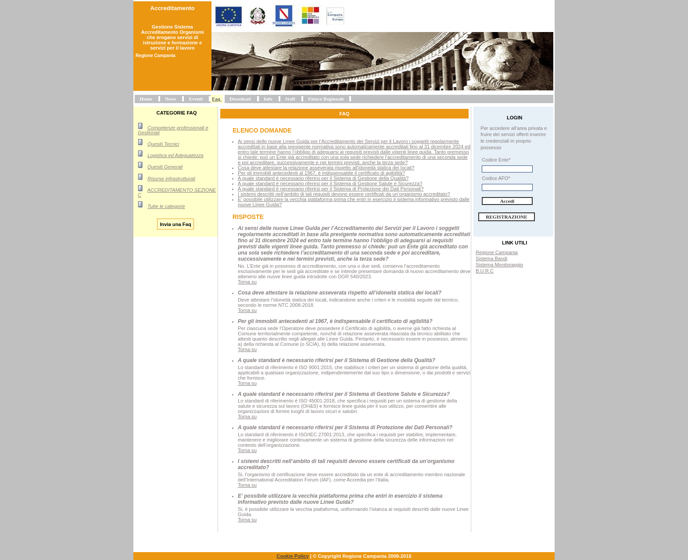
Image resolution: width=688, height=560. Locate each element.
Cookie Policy (292, 556)
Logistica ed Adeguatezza (175, 155)
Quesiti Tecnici (163, 144)
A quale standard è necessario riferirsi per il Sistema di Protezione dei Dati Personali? (330, 188)
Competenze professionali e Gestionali (173, 130)
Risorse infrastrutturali (171, 178)
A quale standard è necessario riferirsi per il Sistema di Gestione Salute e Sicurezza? (330, 183)
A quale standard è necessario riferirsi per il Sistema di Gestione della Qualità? (323, 178)
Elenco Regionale (326, 98)
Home (146, 98)
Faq (216, 98)
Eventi (196, 98)
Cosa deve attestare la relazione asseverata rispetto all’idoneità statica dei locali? (326, 167)
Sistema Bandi (491, 258)
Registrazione (506, 216)
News (170, 98)
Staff (290, 98)
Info (268, 98)
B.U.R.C (485, 270)
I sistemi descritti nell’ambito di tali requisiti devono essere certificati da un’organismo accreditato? (344, 194)
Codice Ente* (496, 159)
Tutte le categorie (166, 206)
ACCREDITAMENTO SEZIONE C (177, 192)
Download (240, 98)
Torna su (247, 281)
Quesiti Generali (165, 166)
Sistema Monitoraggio (499, 264)
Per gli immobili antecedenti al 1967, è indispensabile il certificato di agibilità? (321, 173)
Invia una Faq (175, 223)
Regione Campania (497, 252)
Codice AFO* (496, 178)
